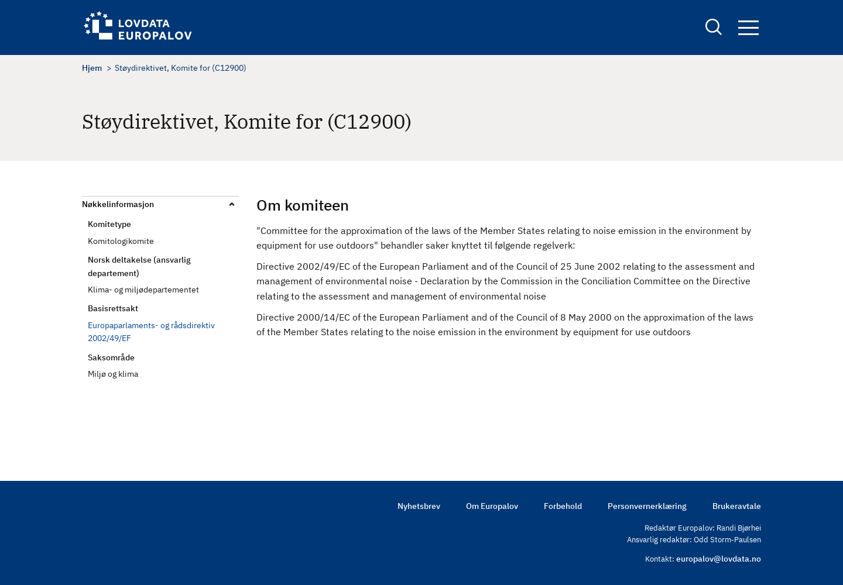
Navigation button (748, 27)
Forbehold (563, 506)
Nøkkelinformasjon (118, 204)
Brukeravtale (736, 506)
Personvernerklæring (647, 506)
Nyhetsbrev (418, 506)
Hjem (92, 68)
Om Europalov (492, 506)
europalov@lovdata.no (718, 558)
